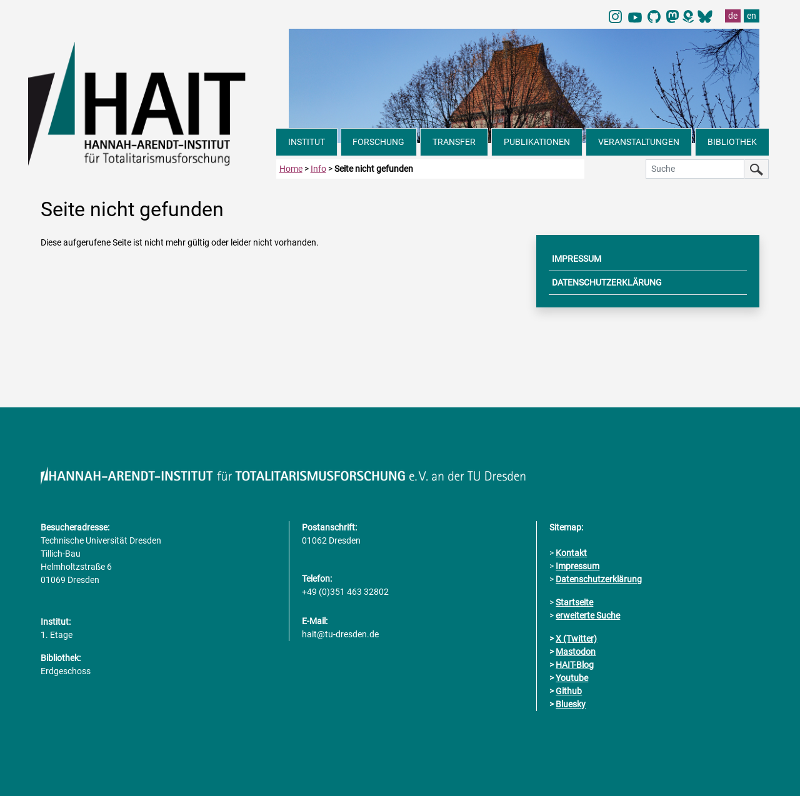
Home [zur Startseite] (290, 169)
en (751, 16)
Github (569, 691)
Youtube (572, 678)
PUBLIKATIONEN (537, 142)
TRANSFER (454, 142)
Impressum (577, 566)
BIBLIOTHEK (732, 142)
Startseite (574, 602)
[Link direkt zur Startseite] (152, 102)
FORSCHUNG (378, 142)
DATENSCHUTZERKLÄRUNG (607, 282)
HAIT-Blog (575, 665)
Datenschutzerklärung (599, 579)
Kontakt (571, 553)
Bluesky (571, 704)
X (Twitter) (576, 639)
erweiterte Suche (588, 615)
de (733, 16)
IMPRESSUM (576, 259)
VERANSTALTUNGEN (638, 142)
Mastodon (576, 652)
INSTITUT (306, 142)
